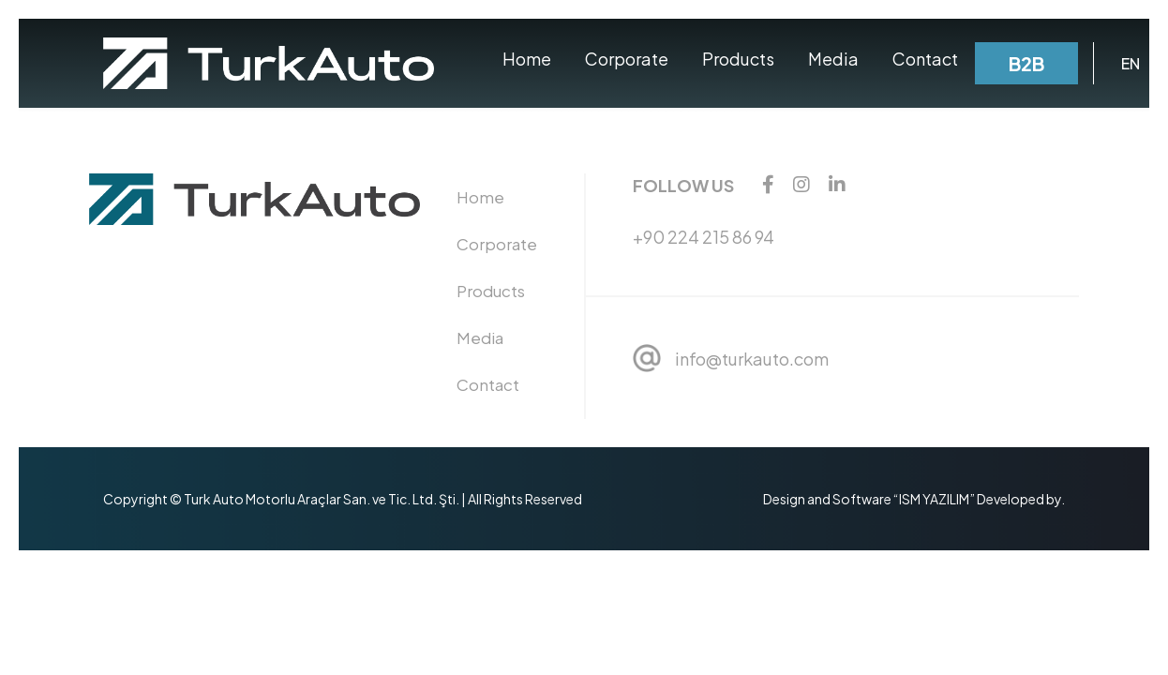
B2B (1026, 63)
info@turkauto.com (752, 358)
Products (738, 58)
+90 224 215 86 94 (703, 237)
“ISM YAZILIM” (934, 498)
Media (833, 58)
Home (526, 58)
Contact (925, 58)
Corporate (626, 58)
